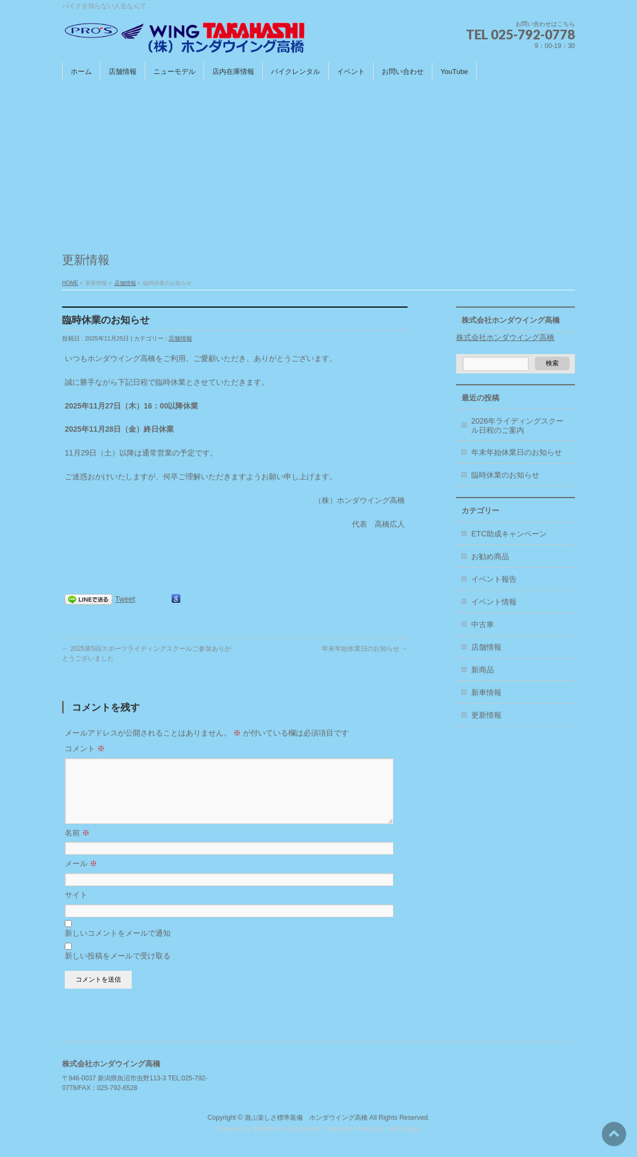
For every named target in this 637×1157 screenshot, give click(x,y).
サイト (76, 907)
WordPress (269, 1129)
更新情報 (486, 715)
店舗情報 (125, 283)
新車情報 (486, 692)
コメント (85, 748)
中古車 (482, 624)
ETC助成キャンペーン (509, 533)
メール (81, 876)
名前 (77, 845)
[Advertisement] (318, 161)
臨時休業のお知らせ (505, 475)
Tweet (125, 599)
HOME (70, 283)
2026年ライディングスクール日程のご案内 (517, 425)
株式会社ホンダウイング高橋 (511, 320)
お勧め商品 (490, 556)
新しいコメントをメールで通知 (118, 946)
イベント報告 (494, 579)
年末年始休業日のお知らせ (365, 648)
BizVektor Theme (319, 1129)
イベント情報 (494, 601)
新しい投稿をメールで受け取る (118, 968)
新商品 (482, 669)
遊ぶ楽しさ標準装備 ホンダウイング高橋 (306, 1118)
